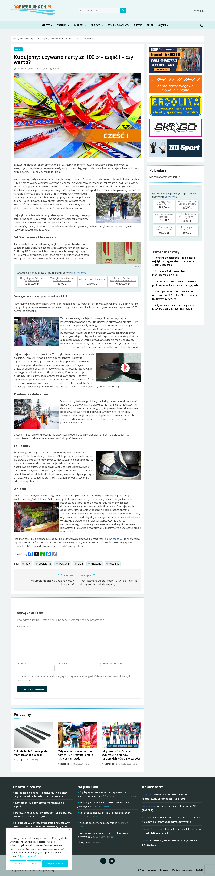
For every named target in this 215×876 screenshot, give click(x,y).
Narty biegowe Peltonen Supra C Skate (32, 279)
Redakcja (21, 68)
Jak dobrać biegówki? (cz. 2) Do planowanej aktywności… (103, 834)
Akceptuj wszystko (55, 863)
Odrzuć (34, 863)
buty (27, 563)
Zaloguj (197, 11)
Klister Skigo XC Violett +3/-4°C (187, 228)
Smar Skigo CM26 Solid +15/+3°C (164, 203)
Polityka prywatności (27, 856)
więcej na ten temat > (89, 842)
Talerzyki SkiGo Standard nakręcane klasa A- (62, 279)
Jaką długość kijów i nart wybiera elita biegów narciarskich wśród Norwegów (121, 754)
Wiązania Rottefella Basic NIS (164, 215)
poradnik (64, 563)
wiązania (114, 563)
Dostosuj (18, 863)
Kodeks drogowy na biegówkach (98, 822)
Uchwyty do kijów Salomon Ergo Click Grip (187, 216)
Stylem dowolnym (119, 25)
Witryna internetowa (111, 663)
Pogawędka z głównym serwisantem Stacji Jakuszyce (103, 804)
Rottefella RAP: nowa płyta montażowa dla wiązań (31, 753)
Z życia (138, 25)
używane (96, 563)
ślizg (80, 563)
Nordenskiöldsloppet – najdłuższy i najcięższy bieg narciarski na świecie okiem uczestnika (173, 261)
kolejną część (111, 539)
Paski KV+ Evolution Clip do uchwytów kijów (187, 203)
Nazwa (21, 663)
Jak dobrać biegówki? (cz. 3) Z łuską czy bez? (105, 812)
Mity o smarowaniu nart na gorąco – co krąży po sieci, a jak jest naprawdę (75, 754)
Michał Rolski (110, 763)
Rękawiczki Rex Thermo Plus (92, 279)
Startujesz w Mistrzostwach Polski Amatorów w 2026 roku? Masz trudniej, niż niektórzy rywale (174, 295)
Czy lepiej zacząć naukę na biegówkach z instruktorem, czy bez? (101, 794)
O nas (141, 870)
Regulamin (152, 870)
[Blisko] (69, 829)
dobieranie (45, 563)
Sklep (150, 25)
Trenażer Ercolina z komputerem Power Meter (123, 279)
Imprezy (78, 25)
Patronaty (164, 870)
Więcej (162, 25)
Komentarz (24, 626)
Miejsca (95, 25)
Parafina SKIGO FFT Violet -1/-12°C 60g (164, 228)
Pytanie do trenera (128, 796)
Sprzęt (45, 25)
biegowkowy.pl (79, 272)
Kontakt (199, 870)
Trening (62, 25)
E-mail (63, 663)
